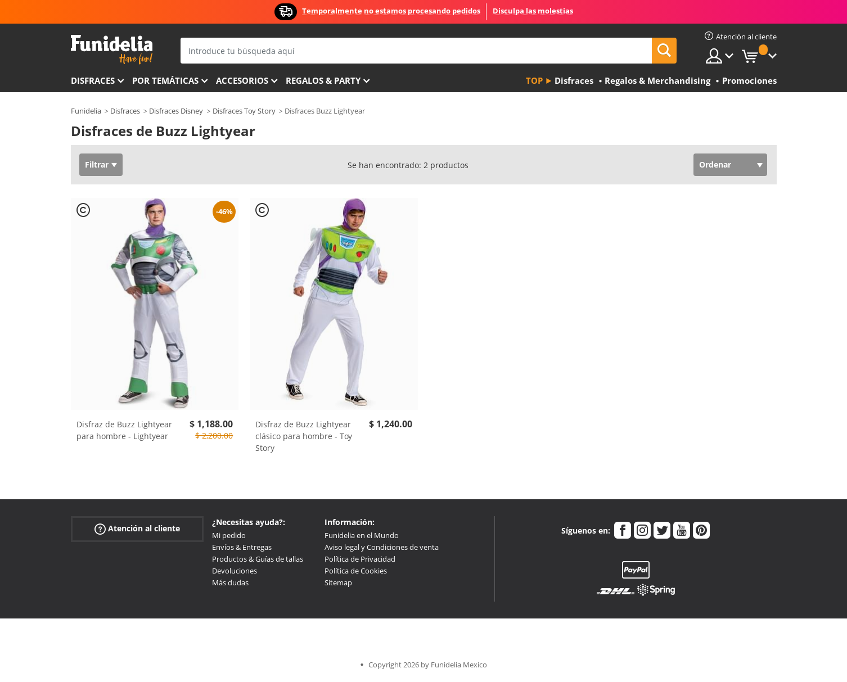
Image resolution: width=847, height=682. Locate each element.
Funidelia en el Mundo (362, 535)
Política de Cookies (356, 571)
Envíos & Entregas (242, 547)
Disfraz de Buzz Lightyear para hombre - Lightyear (124, 430)
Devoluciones (234, 571)
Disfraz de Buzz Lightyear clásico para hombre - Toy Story (303, 436)
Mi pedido (229, 535)
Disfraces (93, 80)
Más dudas (230, 582)
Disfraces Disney (176, 111)
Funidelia (86, 111)
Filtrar (97, 164)
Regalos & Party (323, 80)
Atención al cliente (137, 529)
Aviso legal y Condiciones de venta (382, 547)
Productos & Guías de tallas (257, 559)
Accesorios (242, 80)
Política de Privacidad (360, 559)
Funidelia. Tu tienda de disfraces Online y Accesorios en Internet (111, 50)
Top (534, 80)
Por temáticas (165, 80)
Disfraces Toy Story (244, 111)
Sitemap (338, 582)
